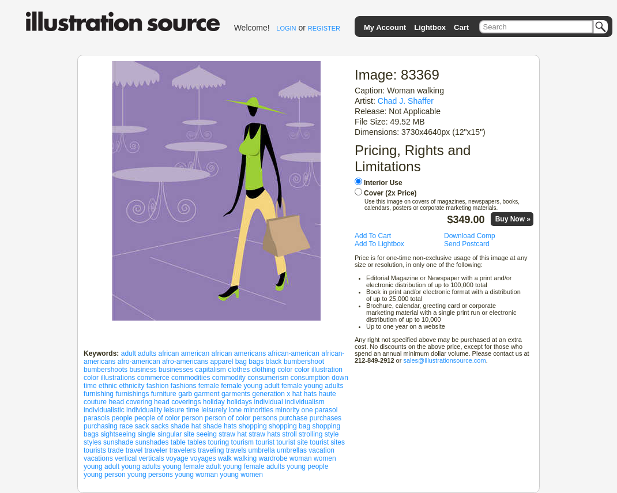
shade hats (220, 426)
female (208, 386)
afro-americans (185, 361)
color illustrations (109, 378)
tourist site (292, 442)
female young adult (250, 386)
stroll (289, 434)
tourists (95, 450)
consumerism (267, 378)
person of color (227, 418)
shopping (253, 426)
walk (225, 458)
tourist (264, 442)
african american (183, 353)
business (142, 370)
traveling (211, 450)
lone (235, 410)
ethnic (108, 386)
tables (196, 442)
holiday (214, 402)
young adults (140, 466)
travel (134, 450)
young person (105, 475)
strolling (310, 434)
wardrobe (273, 458)
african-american (293, 353)
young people (307, 466)
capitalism (210, 370)
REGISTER (324, 28)
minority (287, 410)
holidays (239, 402)
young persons (150, 475)
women (325, 458)
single (146, 434)
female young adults (312, 386)
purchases (325, 418)
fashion (157, 386)
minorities (258, 410)
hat (297, 394)
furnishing (99, 394)
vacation (321, 450)
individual (268, 402)
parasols (97, 418)
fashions (184, 386)
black (274, 361)
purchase (293, 418)
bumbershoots (105, 370)
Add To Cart (373, 236)
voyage (177, 458)
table (178, 442)
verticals (151, 458)
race (126, 426)
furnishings (132, 394)
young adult (101, 466)
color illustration (319, 370)
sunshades (151, 442)
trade (115, 450)
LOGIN (286, 28)
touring (219, 442)
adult (128, 353)
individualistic (104, 410)
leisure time (181, 410)
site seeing (200, 434)
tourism (242, 442)
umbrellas (292, 450)
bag (241, 361)
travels (236, 450)
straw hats (264, 434)
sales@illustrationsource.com (444, 360)
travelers (183, 450)
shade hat (186, 426)
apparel (221, 361)
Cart (461, 27)
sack (142, 426)
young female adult (192, 466)
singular (169, 434)
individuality (144, 410)
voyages (203, 458)
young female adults (254, 466)
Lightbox (430, 27)
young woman (196, 475)
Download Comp (469, 236)
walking (245, 458)
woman (300, 458)
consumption (310, 378)
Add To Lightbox (379, 244)
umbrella (262, 450)
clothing (264, 370)
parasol (326, 410)
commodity (229, 378)
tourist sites (327, 442)
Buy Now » (513, 219)
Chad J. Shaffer (406, 101)
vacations (98, 458)
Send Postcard (467, 244)
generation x (271, 394)
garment (207, 394)
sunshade (118, 442)
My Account (385, 27)
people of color (157, 418)
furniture (163, 394)
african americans (239, 353)
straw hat (233, 434)
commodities (190, 378)
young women (241, 475)
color (284, 370)
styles (92, 442)
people (122, 418)
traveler (155, 450)
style (332, 434)
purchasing (101, 426)
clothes (239, 370)
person (192, 418)
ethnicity (131, 386)
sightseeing (118, 434)
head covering (130, 402)
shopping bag (289, 426)
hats (310, 394)
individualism (305, 402)
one (307, 410)
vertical (126, 458)
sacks (160, 426)
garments (235, 394)
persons (265, 418)
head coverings (177, 402)
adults (147, 353)
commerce (153, 378)
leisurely (214, 410)
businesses (176, 370)
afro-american (139, 361)
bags (256, 361)
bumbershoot (304, 361)
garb (185, 394)
